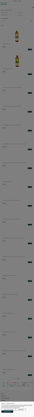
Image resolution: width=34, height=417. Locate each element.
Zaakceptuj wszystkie (7, 411)
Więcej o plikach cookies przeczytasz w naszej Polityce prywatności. (10, 407)
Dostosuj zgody (20, 409)
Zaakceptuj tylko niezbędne (8, 409)
